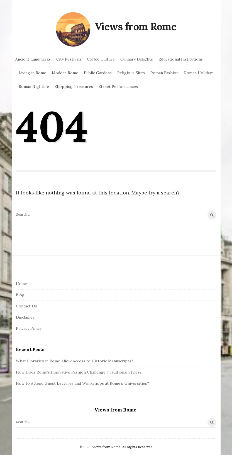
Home (21, 283)
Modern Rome (65, 72)
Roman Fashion (164, 72)
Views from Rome (136, 26)
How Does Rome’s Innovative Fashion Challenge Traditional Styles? (78, 372)
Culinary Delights (136, 59)
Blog (20, 294)
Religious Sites (131, 72)
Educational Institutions (180, 59)
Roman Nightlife (34, 86)
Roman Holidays (199, 72)
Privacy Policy (28, 328)
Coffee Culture (101, 59)
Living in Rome (32, 72)
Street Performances (118, 86)
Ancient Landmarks (33, 59)
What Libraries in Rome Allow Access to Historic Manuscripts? (74, 360)
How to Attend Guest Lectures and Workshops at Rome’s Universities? (82, 383)
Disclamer (25, 317)
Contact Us (26, 306)
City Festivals (68, 59)
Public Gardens (98, 72)
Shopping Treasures (74, 86)
